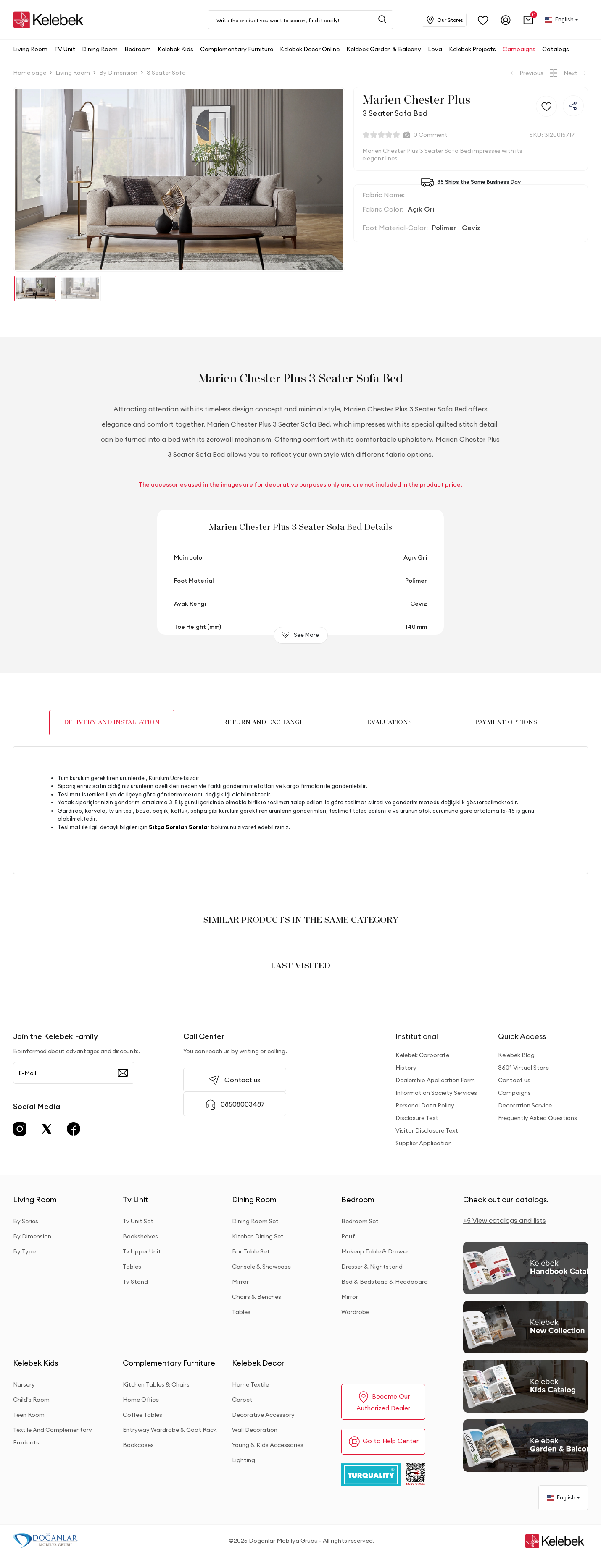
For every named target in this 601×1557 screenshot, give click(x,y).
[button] (528, 20)
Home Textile (250, 1384)
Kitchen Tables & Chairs (156, 1384)
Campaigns (514, 1092)
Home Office (141, 1399)
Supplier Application (423, 1143)
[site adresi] (50, 19)
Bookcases (138, 1445)
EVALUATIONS (389, 722)
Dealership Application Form (435, 1080)
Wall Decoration (254, 1430)
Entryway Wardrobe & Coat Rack (169, 1430)
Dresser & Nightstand (372, 1266)
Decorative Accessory (263, 1414)
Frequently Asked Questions (537, 1118)
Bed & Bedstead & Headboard (384, 1281)
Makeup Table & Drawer (375, 1251)
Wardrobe (355, 1312)
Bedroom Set (360, 1221)
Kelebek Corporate (422, 1055)
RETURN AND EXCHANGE (263, 722)
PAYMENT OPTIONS (506, 722)
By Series (25, 1221)
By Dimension (32, 1236)
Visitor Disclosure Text (426, 1130)
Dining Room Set (255, 1221)
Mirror (240, 1281)
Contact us (514, 1080)
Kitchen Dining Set (258, 1236)
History (405, 1067)
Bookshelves (140, 1236)
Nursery (24, 1384)
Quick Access (522, 1036)
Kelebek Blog (516, 1055)
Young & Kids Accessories (267, 1445)
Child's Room (31, 1399)
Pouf (348, 1236)
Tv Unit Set (138, 1221)
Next (576, 73)
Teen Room (29, 1414)
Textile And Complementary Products (52, 1436)
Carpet (242, 1399)
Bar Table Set (251, 1251)
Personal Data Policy (424, 1105)
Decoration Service (525, 1105)
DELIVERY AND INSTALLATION (112, 722)
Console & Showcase (261, 1266)
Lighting (243, 1460)
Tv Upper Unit (142, 1251)
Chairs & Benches (256, 1297)
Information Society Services (436, 1092)
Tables (132, 1266)
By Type (24, 1251)
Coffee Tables (142, 1414)
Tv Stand (135, 1281)
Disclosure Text (416, 1118)
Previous (526, 73)
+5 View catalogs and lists (504, 1220)
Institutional (416, 1036)
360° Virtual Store (523, 1067)
